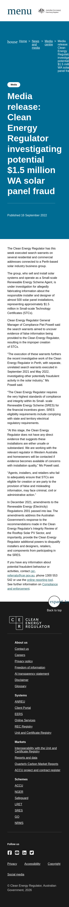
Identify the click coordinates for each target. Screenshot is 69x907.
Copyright (54, 863)
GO (17, 816)
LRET (18, 804)
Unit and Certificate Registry (33, 732)
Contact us (22, 648)
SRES (19, 810)
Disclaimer (22, 680)
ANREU (20, 701)
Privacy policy (24, 661)
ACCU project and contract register (37, 770)
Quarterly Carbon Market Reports (36, 763)
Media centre (49, 43)
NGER (19, 791)
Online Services (25, 720)
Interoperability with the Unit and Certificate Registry (36, 750)
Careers (20, 655)
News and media (36, 44)
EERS (19, 714)
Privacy (12, 863)
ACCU (19, 785)
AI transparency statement (32, 673)
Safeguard (21, 798)
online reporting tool (40, 579)
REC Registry (24, 726)
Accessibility (32, 863)
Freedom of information (30, 667)
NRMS (19, 823)
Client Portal (23, 707)
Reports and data (26, 757)
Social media (15, 874)
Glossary (20, 686)
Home (23, 41)
